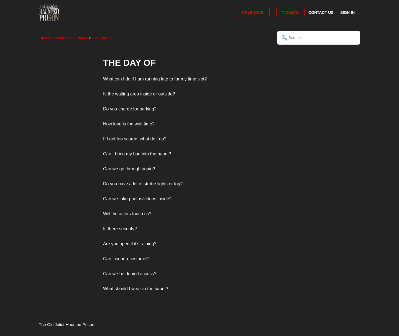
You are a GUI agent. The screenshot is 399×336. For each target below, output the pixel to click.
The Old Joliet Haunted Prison (63, 38)
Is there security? (120, 228)
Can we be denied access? (129, 273)
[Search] (318, 38)
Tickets (290, 12)
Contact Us (321, 12)
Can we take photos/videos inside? (137, 198)
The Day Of (102, 38)
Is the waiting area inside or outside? (139, 94)
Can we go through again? (129, 168)
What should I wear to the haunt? (135, 288)
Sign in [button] (347, 12)
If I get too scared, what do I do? (135, 139)
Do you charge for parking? (130, 109)
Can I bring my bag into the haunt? (137, 153)
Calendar (253, 12)
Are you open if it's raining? (130, 243)
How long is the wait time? (129, 124)
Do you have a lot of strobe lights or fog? (143, 183)
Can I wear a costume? (126, 258)
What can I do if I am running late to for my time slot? (155, 79)
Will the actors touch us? (127, 213)
